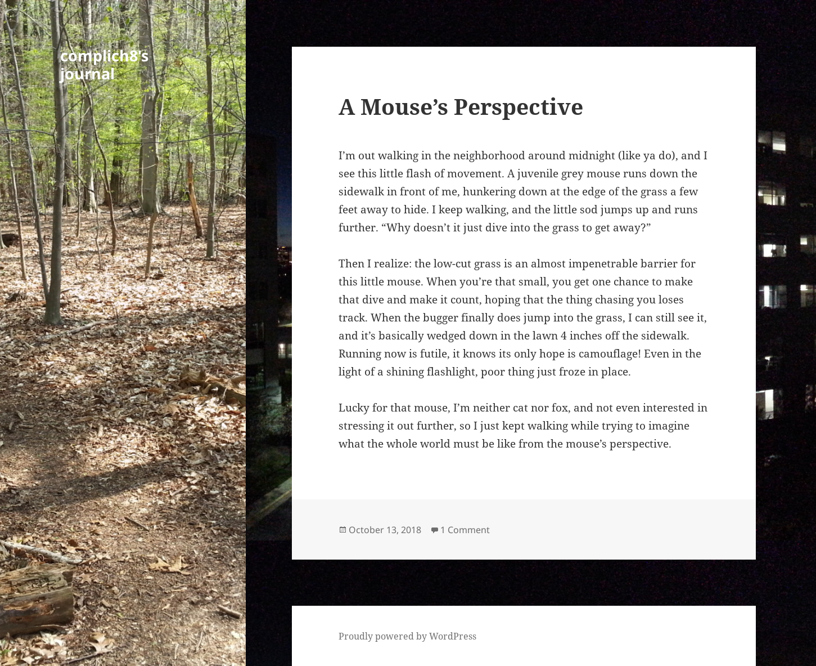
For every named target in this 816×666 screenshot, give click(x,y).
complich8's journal (104, 64)
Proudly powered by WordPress (407, 636)
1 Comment (465, 530)
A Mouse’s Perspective (461, 106)
